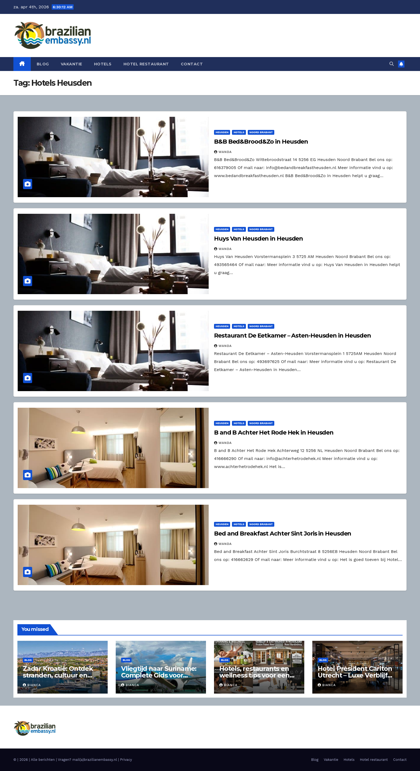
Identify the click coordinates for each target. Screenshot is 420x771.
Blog (43, 64)
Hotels (103, 64)
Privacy (126, 760)
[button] (391, 63)
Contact (192, 64)
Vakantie (71, 64)
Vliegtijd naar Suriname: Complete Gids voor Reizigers (158, 675)
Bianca (32, 685)
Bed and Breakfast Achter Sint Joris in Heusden (282, 533)
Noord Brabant (261, 132)
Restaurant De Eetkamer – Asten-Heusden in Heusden (292, 335)
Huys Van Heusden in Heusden (258, 238)
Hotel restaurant (146, 64)
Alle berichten (43, 760)
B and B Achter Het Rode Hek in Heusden (273, 432)
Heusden (222, 132)
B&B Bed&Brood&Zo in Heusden (261, 141)
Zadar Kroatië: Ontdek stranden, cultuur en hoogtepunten (58, 675)
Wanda (223, 152)
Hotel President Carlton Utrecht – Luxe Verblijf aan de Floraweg (355, 675)
